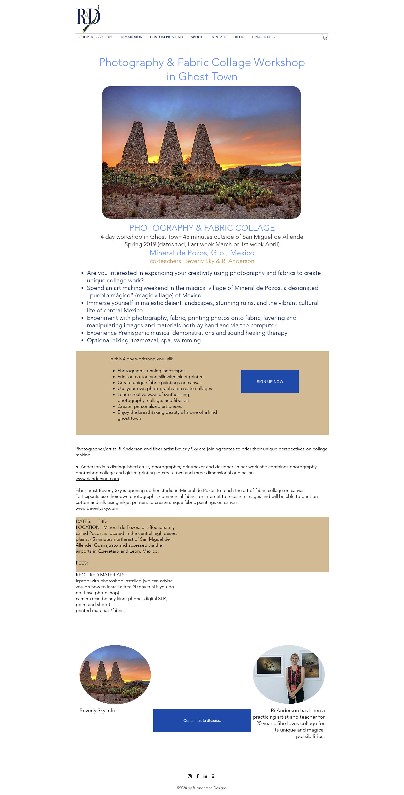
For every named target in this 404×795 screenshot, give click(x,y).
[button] (325, 37)
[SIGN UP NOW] (270, 381)
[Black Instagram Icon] (189, 776)
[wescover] (213, 776)
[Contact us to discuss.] (202, 720)
